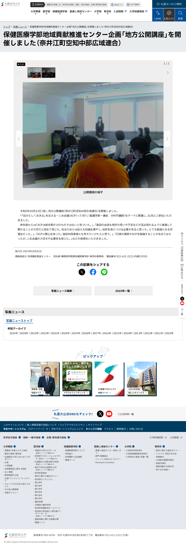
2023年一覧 (122, 293)
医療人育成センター (104, 446)
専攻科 (158, 446)
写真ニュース (20, 26)
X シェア (82, 274)
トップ (6, 26)
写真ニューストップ (19, 322)
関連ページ (70, 460)
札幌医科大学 (13, 10)
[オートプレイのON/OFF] (21, 64)
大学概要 (7, 446)
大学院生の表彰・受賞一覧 (137, 457)
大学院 (127, 446)
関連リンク (40, 522)
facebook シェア (93, 274)
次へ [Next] (167, 73)
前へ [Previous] (19, 73)
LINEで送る (104, 274)
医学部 (37, 446)
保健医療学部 (71, 446)
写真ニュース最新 (61, 293)
